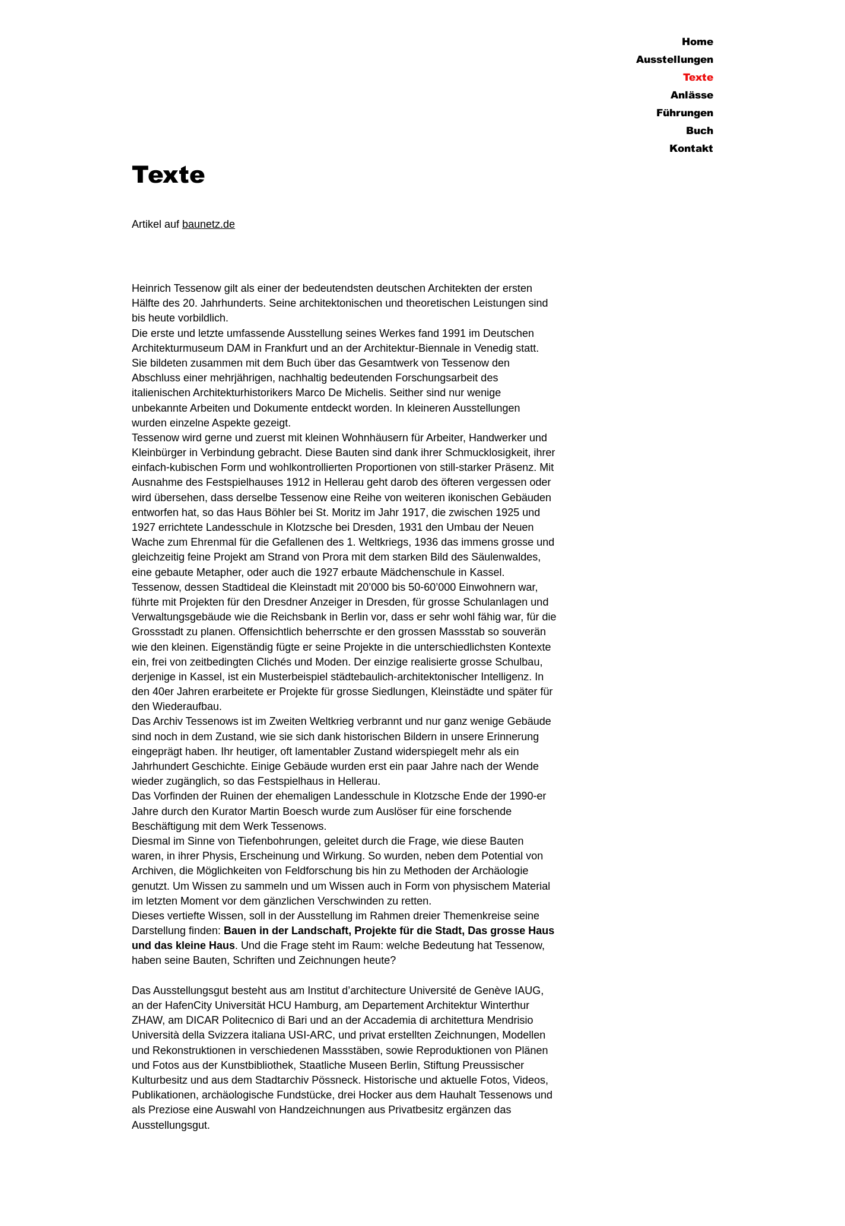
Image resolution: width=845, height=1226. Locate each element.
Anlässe (692, 95)
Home (697, 41)
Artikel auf (157, 224)
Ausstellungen (674, 59)
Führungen (684, 113)
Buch (699, 130)
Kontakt (691, 148)
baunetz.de (208, 224)
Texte (698, 77)
